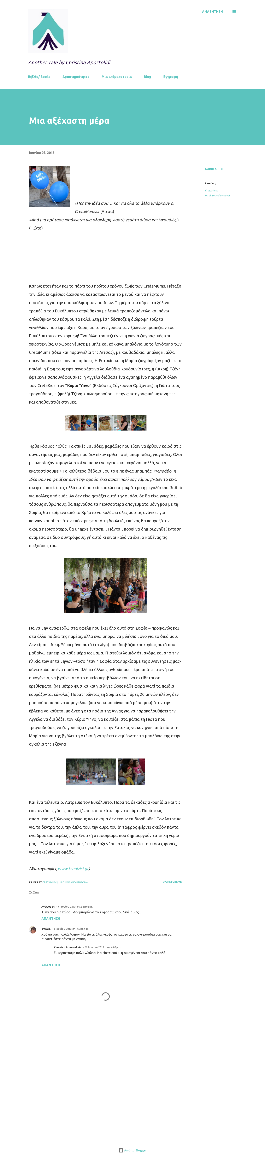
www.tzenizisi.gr (73, 868)
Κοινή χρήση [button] (214, 168)
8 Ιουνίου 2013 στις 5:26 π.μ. (70, 928)
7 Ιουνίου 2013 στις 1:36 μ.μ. (75, 906)
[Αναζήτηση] (212, 11)
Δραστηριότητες (76, 77)
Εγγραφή (170, 77)
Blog (147, 77)
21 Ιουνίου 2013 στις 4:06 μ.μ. (102, 947)
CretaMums (211, 190)
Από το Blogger (132, 1150)
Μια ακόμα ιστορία (117, 77)
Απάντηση (50, 918)
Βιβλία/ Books (39, 77)
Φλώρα (46, 928)
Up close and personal (217, 195)
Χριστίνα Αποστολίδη (68, 947)
